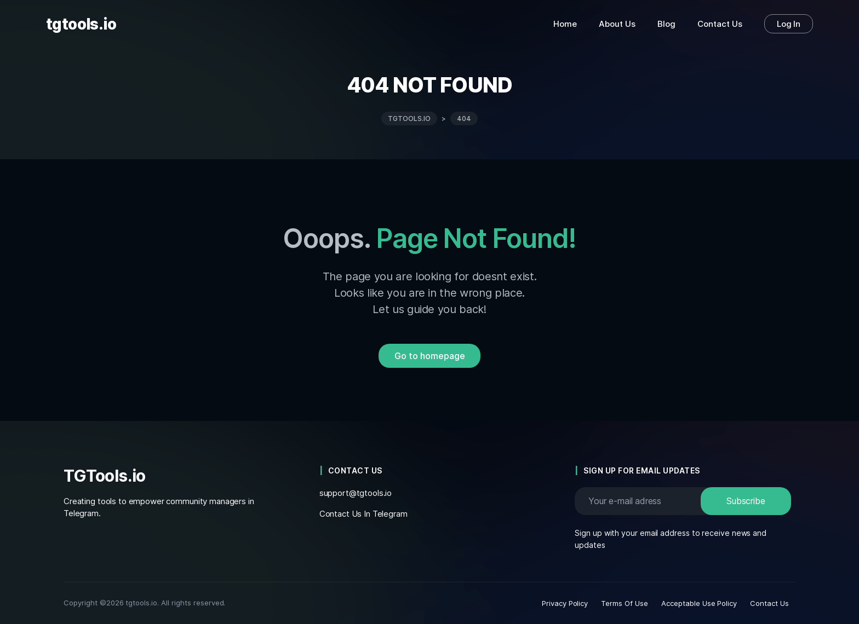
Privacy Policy (565, 603)
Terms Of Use (624, 603)
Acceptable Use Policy (699, 603)
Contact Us (769, 603)
